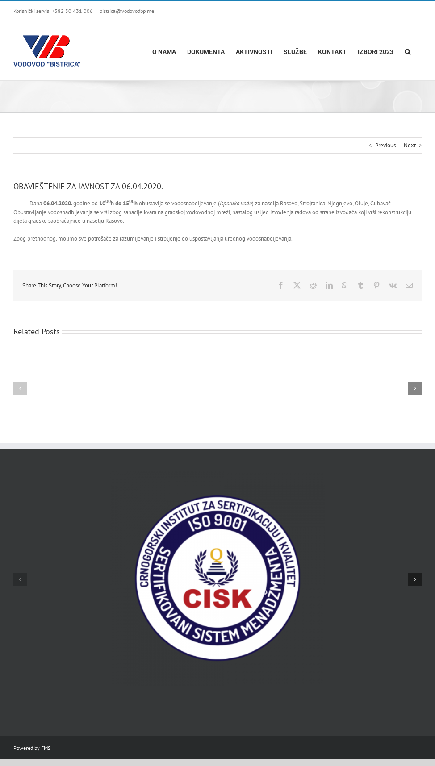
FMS (45, 748)
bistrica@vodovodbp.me (127, 11)
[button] (407, 50)
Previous (385, 145)
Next (410, 145)
